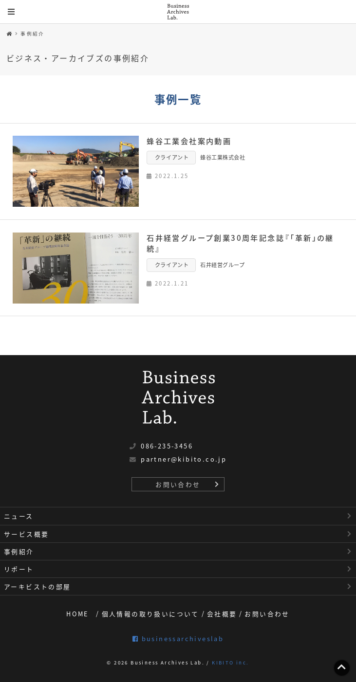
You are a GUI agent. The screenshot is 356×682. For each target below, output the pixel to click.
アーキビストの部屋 (37, 586)
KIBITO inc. (230, 662)
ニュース (19, 515)
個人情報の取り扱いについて (150, 613)
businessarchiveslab (178, 638)
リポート (19, 569)
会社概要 (222, 613)
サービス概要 (26, 533)
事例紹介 (32, 33)
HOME (77, 613)
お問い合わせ (177, 484)
